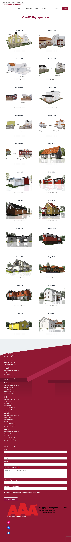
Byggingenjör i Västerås (9, 379)
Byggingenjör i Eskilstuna (10, 394)
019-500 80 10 (11, 408)
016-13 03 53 (11, 391)
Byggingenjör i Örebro (9, 410)
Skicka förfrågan (10, 499)
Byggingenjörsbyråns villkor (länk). (30, 492)
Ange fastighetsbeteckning (12, 486)
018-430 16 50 (11, 424)
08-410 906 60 (11, 362)
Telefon (6, 461)
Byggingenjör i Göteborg (10, 440)
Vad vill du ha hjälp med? (11, 468)
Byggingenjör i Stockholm (10, 364)
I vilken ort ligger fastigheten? (12, 480)
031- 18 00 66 (11, 438)
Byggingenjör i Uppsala (9, 426)
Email (6, 455)
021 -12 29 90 (11, 377)
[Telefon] (35, 464)
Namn (6, 449)
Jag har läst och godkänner (23, 492)
